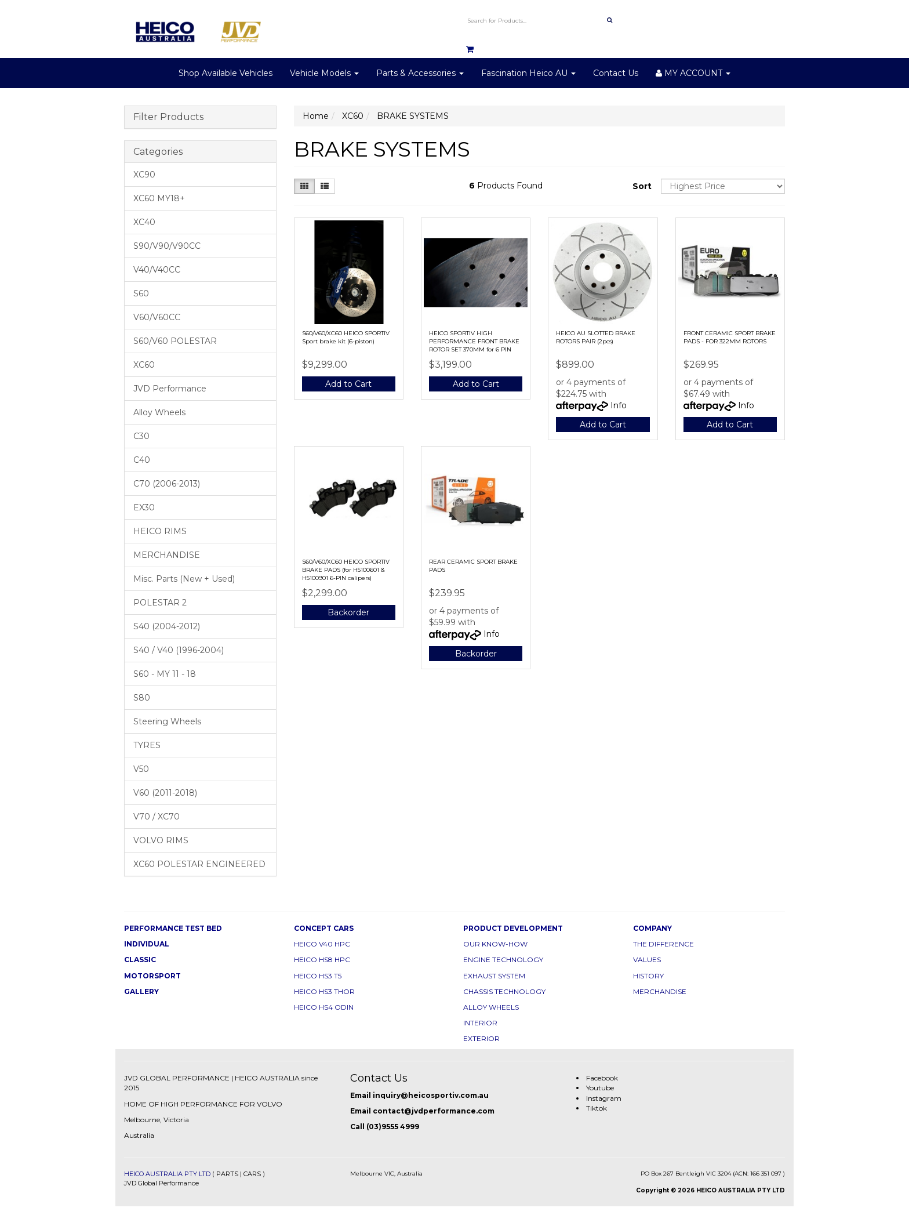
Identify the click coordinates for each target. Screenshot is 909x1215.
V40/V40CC (156, 269)
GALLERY (141, 991)
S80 (141, 697)
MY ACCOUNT (693, 73)
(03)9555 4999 (392, 1126)
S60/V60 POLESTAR (175, 341)
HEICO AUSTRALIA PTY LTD (167, 1174)
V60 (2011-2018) (165, 793)
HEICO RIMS (160, 531)
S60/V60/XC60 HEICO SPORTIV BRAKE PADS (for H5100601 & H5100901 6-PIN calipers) (346, 570)
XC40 (144, 222)
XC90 (144, 174)
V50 (141, 769)
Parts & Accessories (420, 73)
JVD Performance (169, 388)
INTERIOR (480, 1022)
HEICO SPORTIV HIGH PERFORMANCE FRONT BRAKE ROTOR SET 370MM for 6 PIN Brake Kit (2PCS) (474, 345)
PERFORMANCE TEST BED (173, 928)
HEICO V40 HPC (322, 944)
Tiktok (596, 1108)
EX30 (144, 507)
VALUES (647, 959)
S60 (141, 293)
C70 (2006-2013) (166, 483)
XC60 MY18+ (159, 198)
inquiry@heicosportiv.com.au (431, 1095)
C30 (141, 436)
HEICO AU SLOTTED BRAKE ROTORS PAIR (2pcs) (595, 337)
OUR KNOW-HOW (495, 944)
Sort (642, 186)
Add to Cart (348, 384)
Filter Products (168, 117)
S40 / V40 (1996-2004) (178, 650)
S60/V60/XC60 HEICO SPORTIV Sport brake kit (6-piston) (346, 337)
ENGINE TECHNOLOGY (503, 959)
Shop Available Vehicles (225, 73)
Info (618, 405)
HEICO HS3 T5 (317, 975)
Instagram (603, 1098)
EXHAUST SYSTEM (494, 975)
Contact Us (615, 73)
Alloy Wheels (159, 412)
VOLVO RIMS (160, 840)
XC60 (144, 365)
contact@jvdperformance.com (434, 1111)
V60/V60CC (156, 317)
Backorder (348, 612)
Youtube (600, 1087)
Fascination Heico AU (528, 73)
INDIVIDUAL (146, 944)
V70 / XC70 (156, 816)
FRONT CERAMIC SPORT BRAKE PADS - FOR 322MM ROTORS (729, 337)
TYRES (147, 745)
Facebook (602, 1077)
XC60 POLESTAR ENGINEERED (199, 864)
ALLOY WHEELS (491, 1007)
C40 (141, 460)
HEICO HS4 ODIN (324, 1007)
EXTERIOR (481, 1038)
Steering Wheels (167, 721)
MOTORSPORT (152, 975)
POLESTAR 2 (160, 602)
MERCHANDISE (166, 555)
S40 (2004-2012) (166, 626)
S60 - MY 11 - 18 (164, 674)
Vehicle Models (324, 73)
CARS (252, 1174)
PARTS (227, 1174)
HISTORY (648, 975)
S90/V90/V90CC (167, 246)
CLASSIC (140, 959)
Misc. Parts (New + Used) (184, 579)
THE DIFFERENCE (663, 944)
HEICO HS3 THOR (324, 991)
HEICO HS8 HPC (322, 959)
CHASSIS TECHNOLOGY (504, 991)
